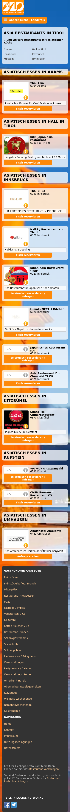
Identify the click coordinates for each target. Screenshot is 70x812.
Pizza (7, 601)
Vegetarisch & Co (14, 613)
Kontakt (9, 730)
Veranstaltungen (14, 662)
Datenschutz (12, 748)
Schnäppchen (12, 650)
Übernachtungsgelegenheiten (22, 686)
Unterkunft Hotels (15, 680)
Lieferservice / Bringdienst (20, 656)
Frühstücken (11, 577)
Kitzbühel (38, 54)
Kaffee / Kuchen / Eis (16, 626)
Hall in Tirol (39, 49)
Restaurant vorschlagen (44, 769)
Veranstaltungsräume (17, 674)
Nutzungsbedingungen (18, 742)
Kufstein (9, 58)
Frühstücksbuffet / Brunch (20, 583)
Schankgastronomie (16, 638)
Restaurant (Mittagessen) (19, 595)
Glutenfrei (10, 620)
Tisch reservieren (28, 108)
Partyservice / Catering (18, 668)
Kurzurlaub (10, 692)
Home (7, 723)
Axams (8, 49)
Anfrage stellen (28, 556)
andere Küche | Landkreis (24, 19)
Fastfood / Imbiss (14, 607)
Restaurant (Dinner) (16, 632)
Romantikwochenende (18, 705)
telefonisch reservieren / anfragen (28, 295)
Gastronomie (12, 711)
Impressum (11, 736)
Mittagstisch (11, 589)
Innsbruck (10, 54)
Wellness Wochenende (18, 698)
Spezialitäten (12, 644)
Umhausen (38, 58)
